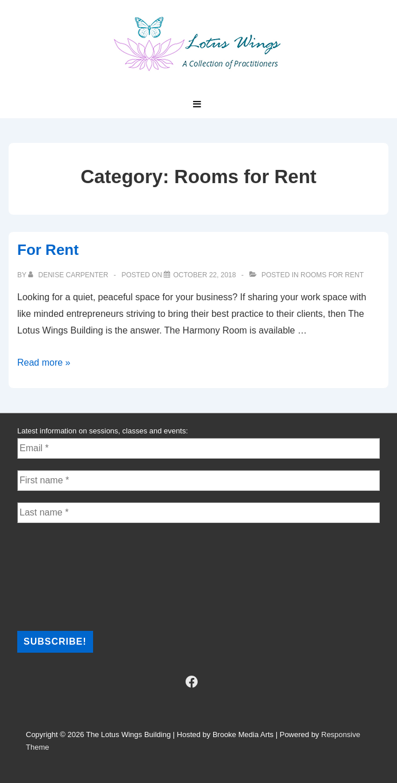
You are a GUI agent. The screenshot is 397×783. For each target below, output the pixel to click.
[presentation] (64, 575)
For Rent (48, 249)
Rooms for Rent (332, 275)
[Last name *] (198, 512)
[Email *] (198, 448)
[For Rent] (204, 275)
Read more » (44, 362)
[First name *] (198, 480)
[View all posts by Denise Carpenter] (69, 275)
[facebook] (191, 682)
